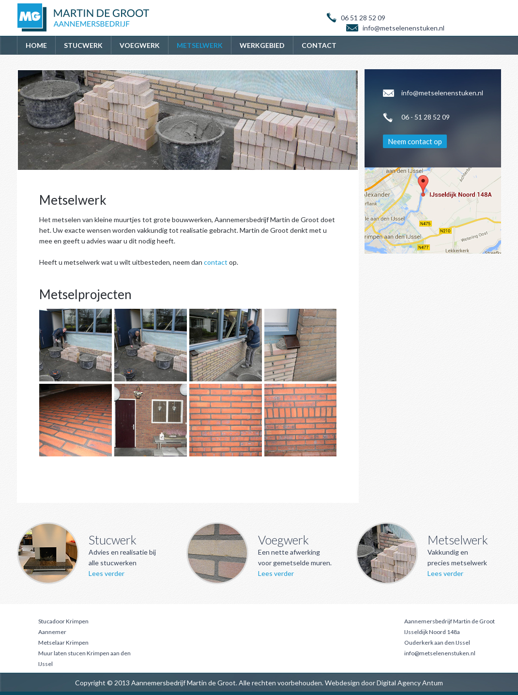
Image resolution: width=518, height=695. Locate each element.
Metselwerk (200, 45)
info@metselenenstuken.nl (403, 28)
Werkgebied (262, 45)
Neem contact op (415, 141)
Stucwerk (83, 45)
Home (36, 45)
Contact (319, 45)
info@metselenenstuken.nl (439, 653)
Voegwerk (140, 45)
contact (216, 262)
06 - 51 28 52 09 (425, 117)
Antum (432, 683)
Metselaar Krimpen (63, 642)
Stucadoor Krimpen (63, 621)
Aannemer (52, 631)
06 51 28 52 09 (363, 18)
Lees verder (106, 573)
